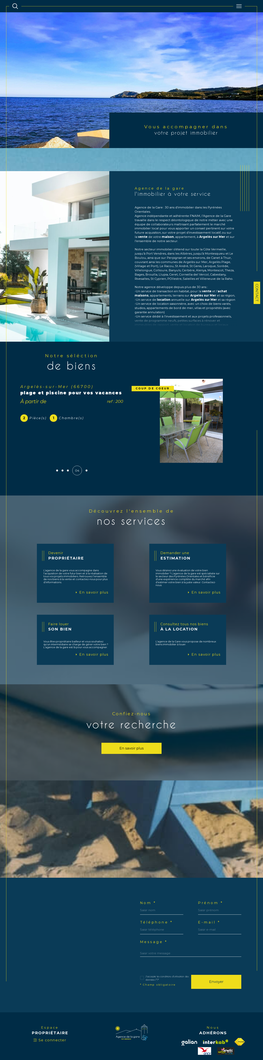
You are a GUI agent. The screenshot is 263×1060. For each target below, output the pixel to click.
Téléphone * (157, 901)
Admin (175, 1043)
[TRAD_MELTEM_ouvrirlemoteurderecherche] (15, 6)
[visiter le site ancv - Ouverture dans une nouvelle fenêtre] (204, 1031)
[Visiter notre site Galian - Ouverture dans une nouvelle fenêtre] (189, 1022)
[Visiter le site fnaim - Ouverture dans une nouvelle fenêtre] (239, 1021)
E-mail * (209, 901)
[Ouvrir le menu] (239, 6)
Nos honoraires (123, 1043)
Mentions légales (159, 1043)
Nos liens (185, 1043)
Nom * (148, 881)
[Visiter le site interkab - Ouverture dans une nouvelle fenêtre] (215, 1021)
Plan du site (141, 1043)
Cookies (216, 1043)
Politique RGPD (201, 1043)
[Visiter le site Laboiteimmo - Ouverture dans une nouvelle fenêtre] (131, 1058)
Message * (154, 921)
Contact (257, 293)
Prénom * (211, 881)
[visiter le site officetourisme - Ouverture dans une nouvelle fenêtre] (225, 1031)
